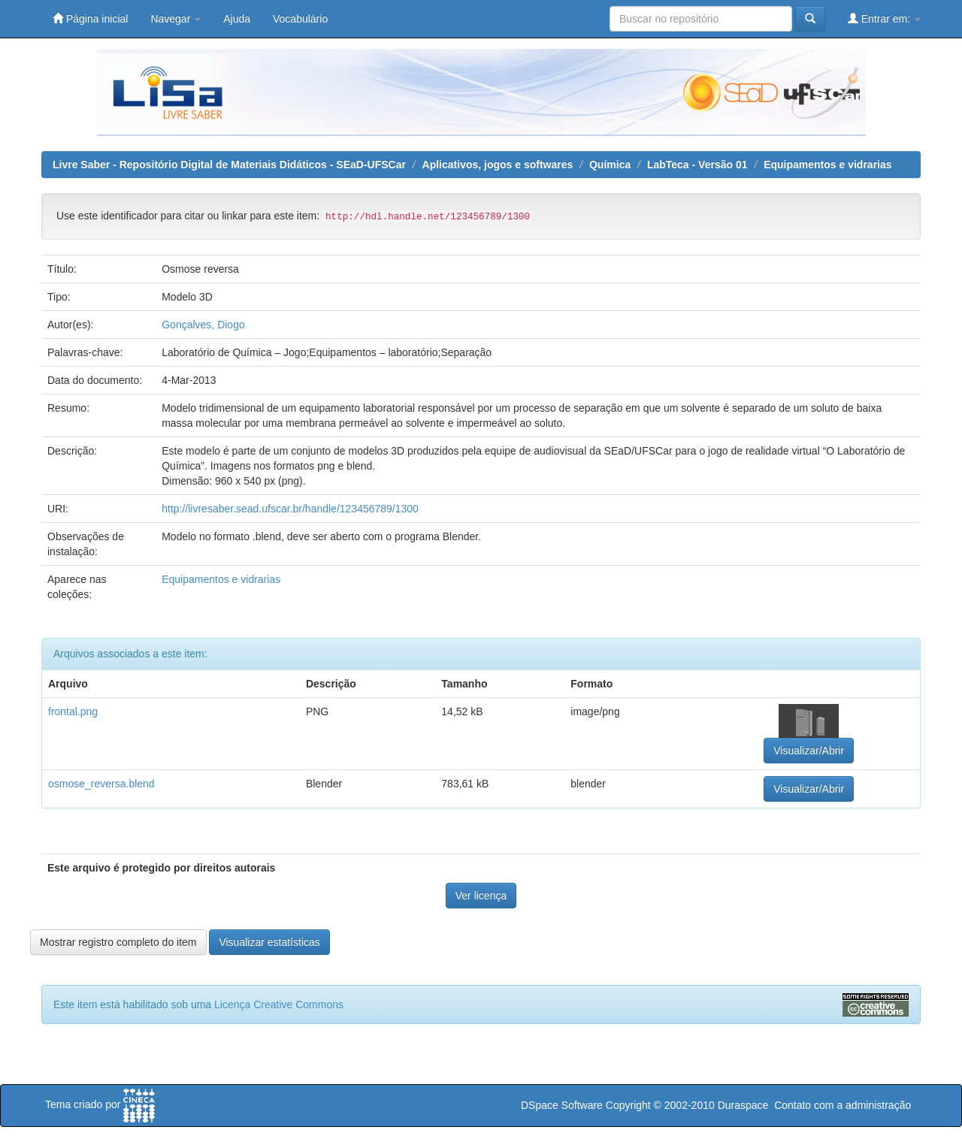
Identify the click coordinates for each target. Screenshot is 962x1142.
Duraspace (743, 1105)
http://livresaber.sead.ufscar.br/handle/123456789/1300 (290, 509)
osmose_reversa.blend (101, 784)
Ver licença (481, 896)
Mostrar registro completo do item (118, 942)
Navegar (175, 19)
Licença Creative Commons (278, 1004)
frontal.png (73, 711)
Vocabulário (300, 19)
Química (610, 165)
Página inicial (90, 18)
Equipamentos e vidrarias (827, 165)
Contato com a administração (842, 1105)
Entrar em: (884, 18)
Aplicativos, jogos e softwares (497, 165)
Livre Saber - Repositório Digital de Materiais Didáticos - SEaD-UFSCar (229, 165)
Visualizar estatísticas (269, 942)
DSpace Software (562, 1105)
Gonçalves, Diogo (203, 325)
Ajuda (236, 19)
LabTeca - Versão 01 (697, 165)
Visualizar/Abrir (808, 751)
